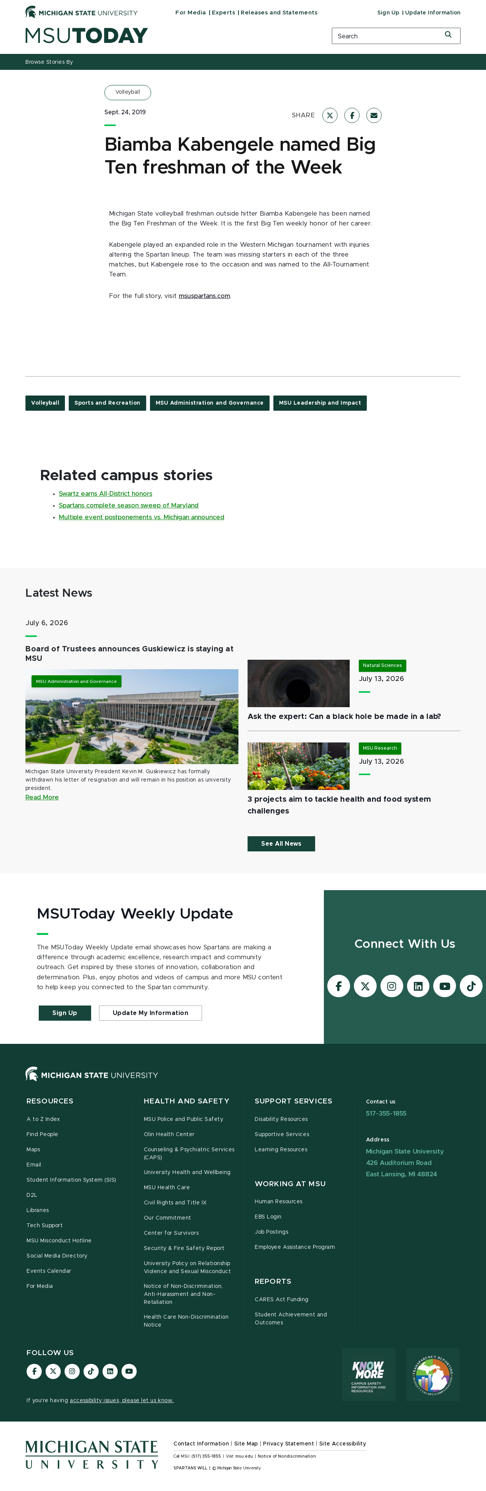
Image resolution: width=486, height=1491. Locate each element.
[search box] (396, 36)
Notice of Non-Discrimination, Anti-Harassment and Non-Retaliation (183, 1294)
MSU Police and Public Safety (184, 1119)
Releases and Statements (279, 13)
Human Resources (279, 1201)
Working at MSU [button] (290, 1184)
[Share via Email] (374, 115)
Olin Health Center (169, 1134)
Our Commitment (167, 1218)
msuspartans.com (204, 296)
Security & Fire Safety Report (184, 1248)
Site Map (246, 1444)
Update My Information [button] (151, 1013)
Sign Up (388, 13)
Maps (33, 1149)
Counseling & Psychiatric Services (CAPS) (189, 1153)
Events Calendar (49, 1271)
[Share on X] (330, 115)
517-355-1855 (386, 1113)
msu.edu (244, 1456)
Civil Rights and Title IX (175, 1203)
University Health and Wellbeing (187, 1172)
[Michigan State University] (81, 12)
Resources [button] (50, 1101)
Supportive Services (282, 1134)
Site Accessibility (342, 1444)
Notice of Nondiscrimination (287, 1456)
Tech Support (45, 1225)
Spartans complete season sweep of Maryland (129, 506)
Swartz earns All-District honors (105, 494)
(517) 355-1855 (206, 1456)
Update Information (433, 13)
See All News (281, 844)
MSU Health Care (167, 1187)
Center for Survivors (171, 1233)
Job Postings (271, 1232)
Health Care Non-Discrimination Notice (186, 1321)
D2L (32, 1195)
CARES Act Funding (282, 1299)
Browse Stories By (49, 62)
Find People (42, 1134)
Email (34, 1165)
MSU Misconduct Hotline (59, 1241)
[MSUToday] (168, 35)
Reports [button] (273, 1281)
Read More (42, 797)
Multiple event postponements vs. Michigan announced (141, 517)
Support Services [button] (294, 1101)
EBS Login (268, 1217)
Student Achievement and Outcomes (291, 1319)
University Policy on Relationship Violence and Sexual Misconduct (187, 1267)
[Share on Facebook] (352, 115)
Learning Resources (281, 1149)
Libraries (38, 1210)
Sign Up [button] (64, 1013)
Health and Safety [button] (187, 1101)
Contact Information (201, 1444)
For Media (190, 13)
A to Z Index (43, 1119)
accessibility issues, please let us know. (122, 1400)
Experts (223, 13)
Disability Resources (281, 1119)
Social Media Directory (57, 1256)
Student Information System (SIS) (72, 1180)
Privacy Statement (288, 1444)
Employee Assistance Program (295, 1247)
